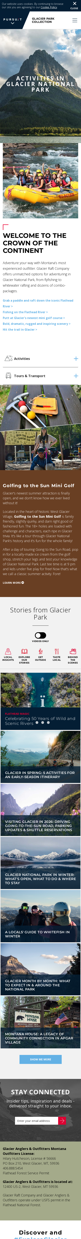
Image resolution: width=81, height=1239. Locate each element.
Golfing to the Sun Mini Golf (37, 505)
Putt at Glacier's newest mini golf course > (34, 307)
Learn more (12, 571)
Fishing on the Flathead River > (25, 301)
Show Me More (40, 1048)
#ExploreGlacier (40, 1228)
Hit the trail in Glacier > (20, 318)
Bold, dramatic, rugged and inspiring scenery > (36, 312)
